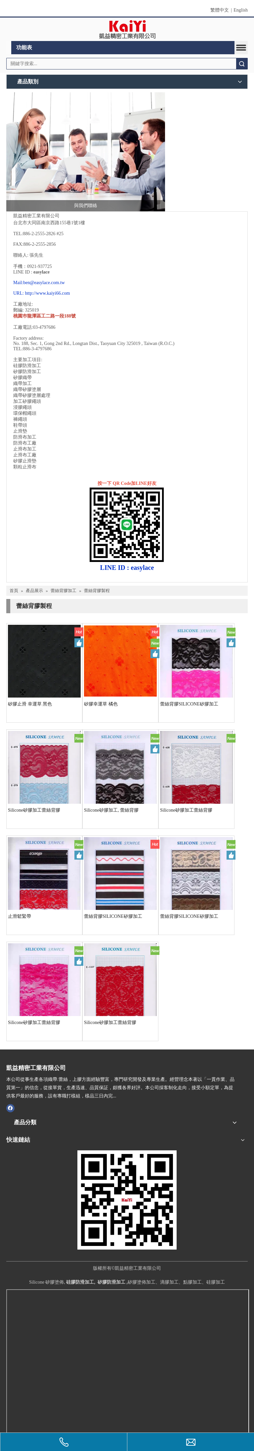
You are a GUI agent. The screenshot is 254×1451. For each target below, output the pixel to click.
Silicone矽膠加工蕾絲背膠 (34, 810)
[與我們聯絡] (85, 151)
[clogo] (127, 29)
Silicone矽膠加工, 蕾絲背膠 (111, 810)
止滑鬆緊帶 (19, 916)
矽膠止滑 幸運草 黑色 (30, 704)
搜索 (241, 63)
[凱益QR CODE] (127, 1200)
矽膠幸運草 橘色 (101, 704)
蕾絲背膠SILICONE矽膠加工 (189, 704)
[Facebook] (10, 1107)
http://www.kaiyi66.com (47, 293)
